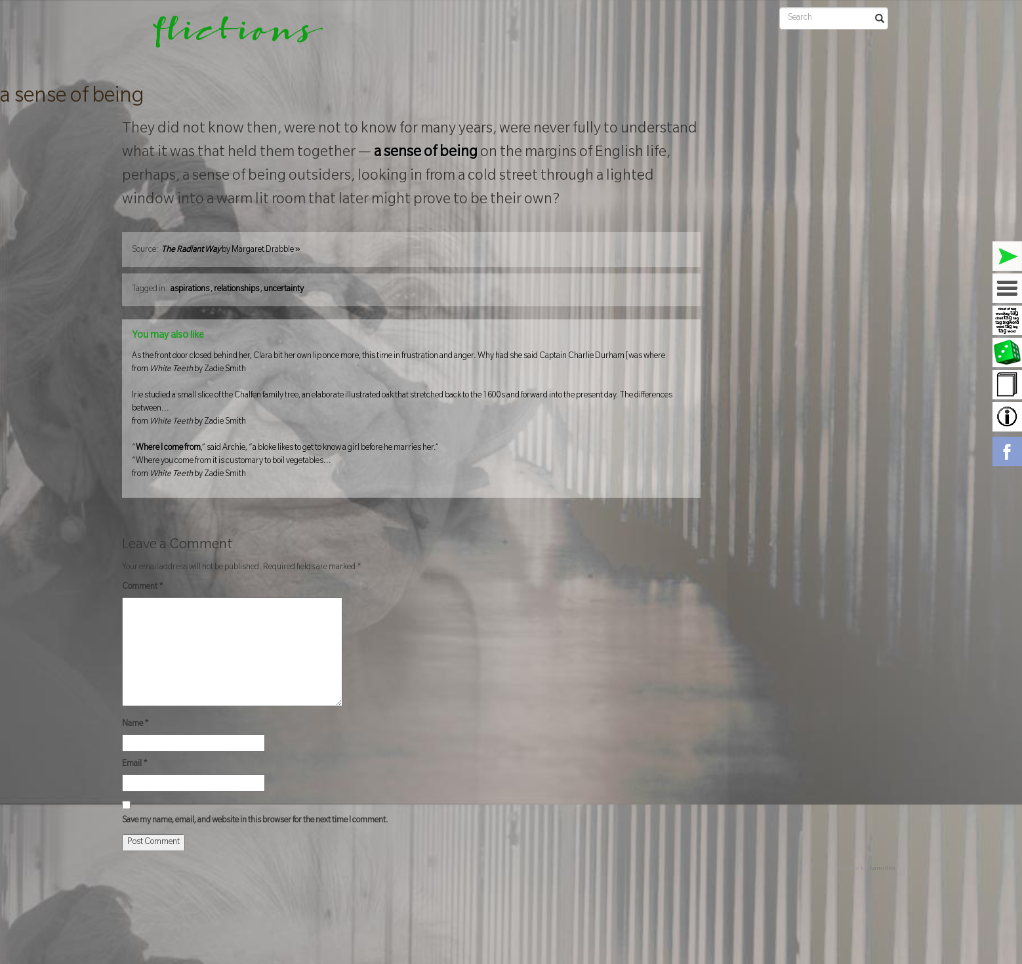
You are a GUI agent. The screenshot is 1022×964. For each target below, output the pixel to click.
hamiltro (882, 869)
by (230, 250)
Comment (142, 587)
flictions (228, 36)
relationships (236, 289)
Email (135, 764)
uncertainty (284, 289)
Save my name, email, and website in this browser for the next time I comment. (255, 821)
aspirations (190, 289)
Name (135, 724)
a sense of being (72, 98)
